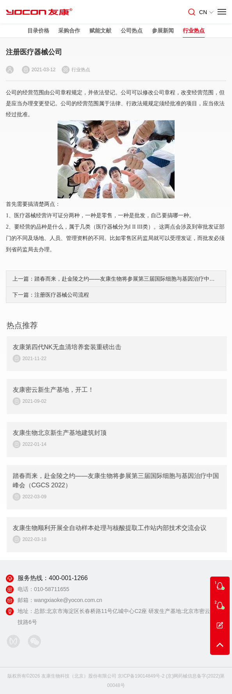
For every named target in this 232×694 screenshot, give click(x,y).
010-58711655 (51, 589)
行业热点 (194, 30)
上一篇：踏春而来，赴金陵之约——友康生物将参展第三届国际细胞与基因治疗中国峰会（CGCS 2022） (116, 279)
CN (206, 12)
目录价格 (38, 30)
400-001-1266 (68, 578)
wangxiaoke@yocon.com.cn (68, 600)
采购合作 (69, 30)
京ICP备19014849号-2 (141, 676)
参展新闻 (163, 30)
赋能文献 (100, 30)
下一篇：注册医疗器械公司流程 (50, 295)
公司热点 (132, 30)
